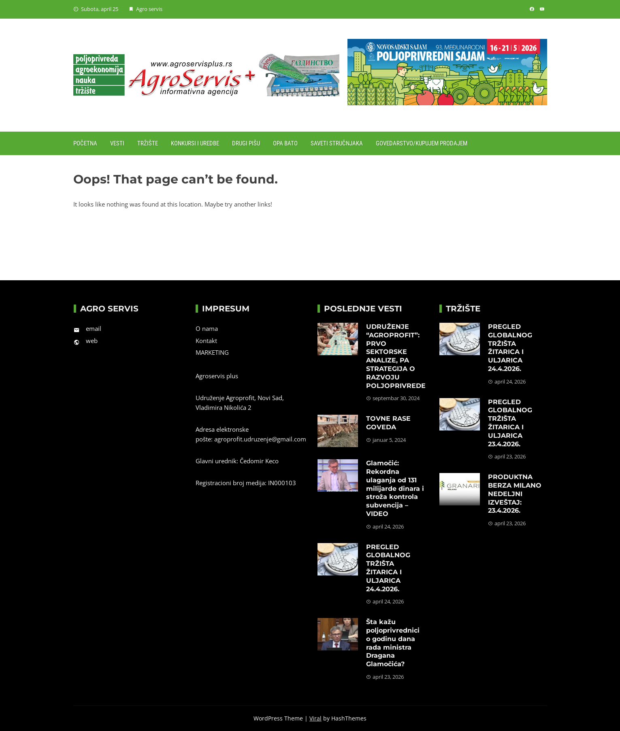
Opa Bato (285, 143)
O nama (207, 328)
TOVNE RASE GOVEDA (388, 423)
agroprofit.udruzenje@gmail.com (260, 439)
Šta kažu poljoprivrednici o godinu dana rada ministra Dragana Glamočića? (393, 643)
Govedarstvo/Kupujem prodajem (421, 143)
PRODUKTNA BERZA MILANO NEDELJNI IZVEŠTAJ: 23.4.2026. (514, 493)
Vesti (117, 143)
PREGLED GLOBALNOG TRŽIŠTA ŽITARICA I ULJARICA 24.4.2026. (388, 568)
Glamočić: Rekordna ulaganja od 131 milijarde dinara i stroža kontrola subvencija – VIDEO (395, 488)
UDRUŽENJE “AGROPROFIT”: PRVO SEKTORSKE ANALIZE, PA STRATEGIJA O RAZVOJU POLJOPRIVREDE (396, 356)
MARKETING (212, 352)
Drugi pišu (246, 143)
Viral (315, 718)
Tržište (147, 143)
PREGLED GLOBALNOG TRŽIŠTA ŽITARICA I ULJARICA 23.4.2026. (510, 423)
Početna (85, 143)
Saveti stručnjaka (337, 143)
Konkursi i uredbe (195, 143)
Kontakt (206, 341)
